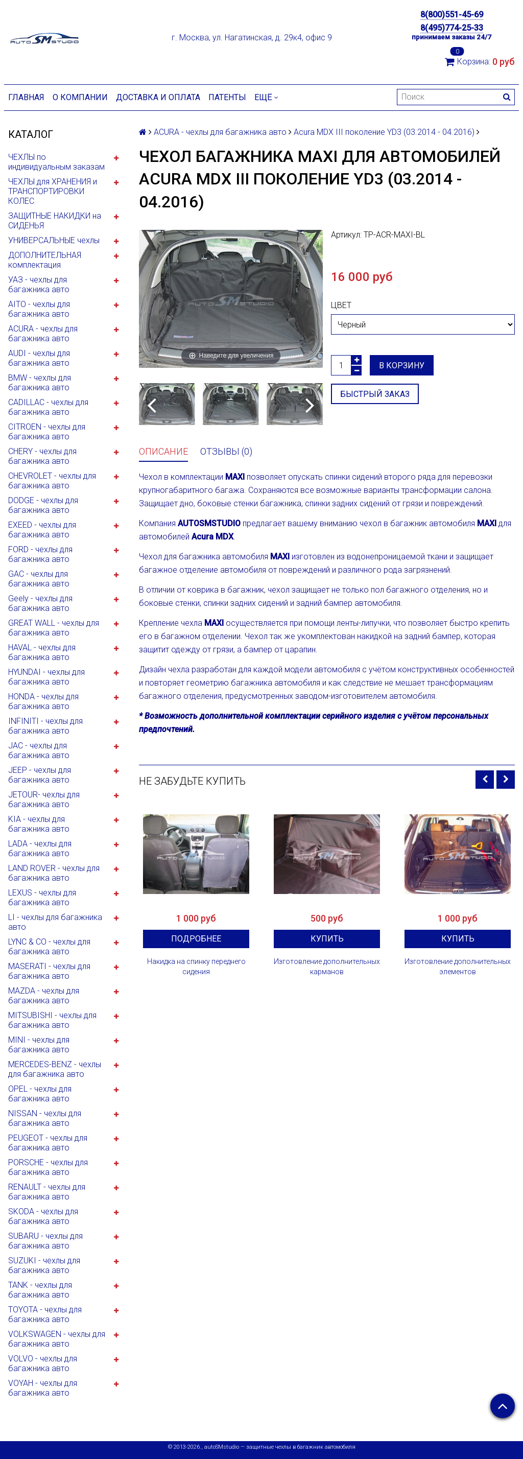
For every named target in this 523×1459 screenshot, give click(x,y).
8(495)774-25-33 (451, 28)
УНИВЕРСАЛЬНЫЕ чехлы (54, 240)
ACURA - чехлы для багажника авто (43, 333)
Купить (327, 939)
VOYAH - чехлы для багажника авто (42, 1388)
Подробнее (196, 939)
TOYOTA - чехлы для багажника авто (45, 1314)
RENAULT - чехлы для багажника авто (46, 1192)
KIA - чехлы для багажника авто (38, 824)
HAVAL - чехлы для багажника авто (42, 652)
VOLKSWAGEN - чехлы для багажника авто (56, 1339)
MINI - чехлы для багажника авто (38, 1044)
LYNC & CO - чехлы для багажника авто (49, 946)
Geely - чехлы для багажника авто (40, 603)
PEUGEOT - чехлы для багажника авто (47, 1142)
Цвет (341, 305)
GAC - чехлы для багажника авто (38, 579)
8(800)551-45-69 (451, 14)
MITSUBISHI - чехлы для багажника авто (52, 1020)
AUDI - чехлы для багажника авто (39, 358)
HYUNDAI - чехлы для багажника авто (46, 677)
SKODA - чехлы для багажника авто (43, 1216)
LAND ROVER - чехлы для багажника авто (54, 873)
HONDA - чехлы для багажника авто (43, 701)
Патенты (227, 97)
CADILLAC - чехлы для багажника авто (48, 407)
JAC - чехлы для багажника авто (38, 750)
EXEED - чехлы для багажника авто (42, 529)
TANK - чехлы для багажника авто (40, 1290)
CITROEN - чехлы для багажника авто (46, 431)
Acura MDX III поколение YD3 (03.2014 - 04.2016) (384, 132)
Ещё (266, 97)
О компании (80, 97)
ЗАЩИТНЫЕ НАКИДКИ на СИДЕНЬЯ (54, 220)
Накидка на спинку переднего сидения (196, 966)
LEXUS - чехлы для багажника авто (42, 897)
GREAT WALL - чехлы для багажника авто (53, 628)
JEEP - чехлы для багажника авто (39, 775)
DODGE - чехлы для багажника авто (43, 505)
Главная (26, 97)
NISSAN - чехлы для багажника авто (44, 1118)
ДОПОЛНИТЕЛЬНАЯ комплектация (44, 260)
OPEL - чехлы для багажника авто (40, 1093)
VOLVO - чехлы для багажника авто (42, 1363)
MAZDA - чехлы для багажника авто (43, 995)
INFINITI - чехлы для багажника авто (45, 726)
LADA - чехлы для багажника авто (40, 848)
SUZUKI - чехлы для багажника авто (44, 1265)
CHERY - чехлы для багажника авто (42, 456)
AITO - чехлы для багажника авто (39, 309)
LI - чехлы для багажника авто (55, 922)
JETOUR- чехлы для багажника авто (44, 799)
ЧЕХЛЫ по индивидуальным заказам (56, 162)
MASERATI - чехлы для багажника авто (49, 971)
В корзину (401, 365)
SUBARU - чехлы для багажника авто (45, 1241)
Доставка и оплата (158, 97)
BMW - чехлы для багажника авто (39, 382)
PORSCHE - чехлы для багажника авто (48, 1167)
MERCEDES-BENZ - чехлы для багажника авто (54, 1069)
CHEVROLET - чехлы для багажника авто (52, 480)
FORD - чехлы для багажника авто (40, 554)
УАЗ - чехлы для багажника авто (38, 284)
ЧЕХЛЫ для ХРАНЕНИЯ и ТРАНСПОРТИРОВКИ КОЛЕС (52, 191)
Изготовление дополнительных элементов (458, 966)
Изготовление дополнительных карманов (327, 966)
